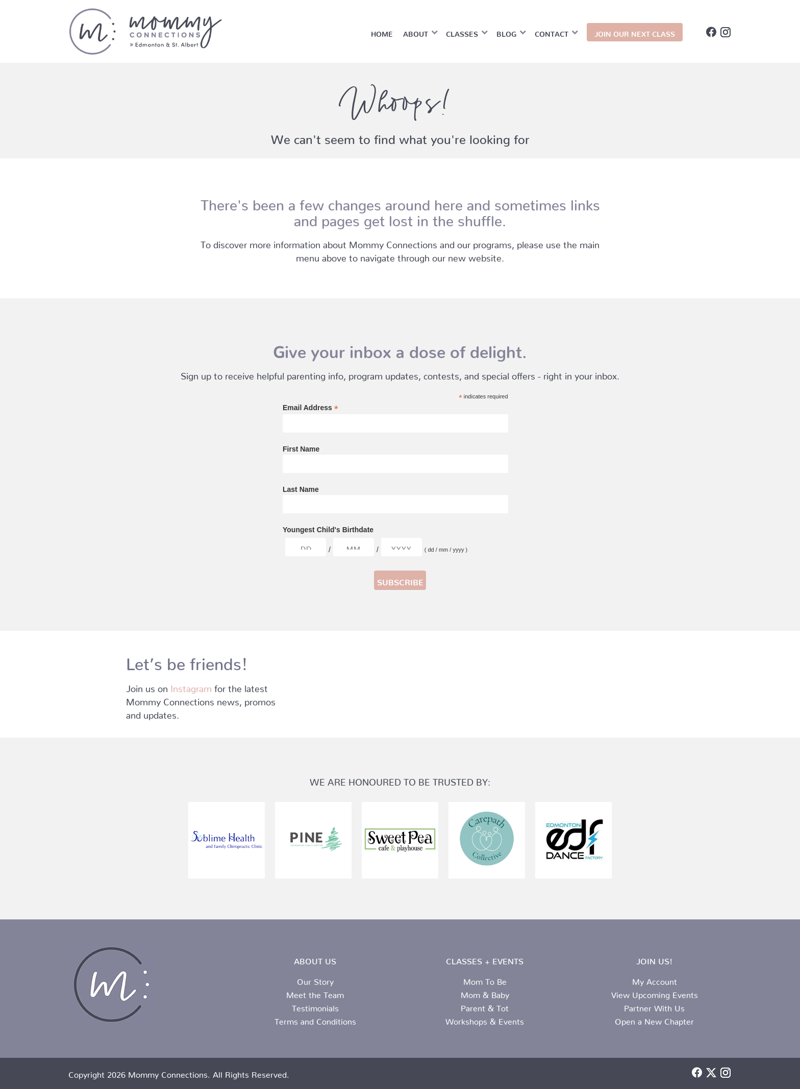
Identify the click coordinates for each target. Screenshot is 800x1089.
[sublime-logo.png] (226, 840)
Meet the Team (315, 993)
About (415, 32)
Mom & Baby (485, 993)
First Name (301, 449)
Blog (506, 32)
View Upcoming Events (654, 993)
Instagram (191, 686)
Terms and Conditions (315, 1019)
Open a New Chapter (654, 1019)
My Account (654, 980)
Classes (462, 32)
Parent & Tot (485, 1006)
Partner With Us (654, 1006)
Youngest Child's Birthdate (328, 530)
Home (382, 32)
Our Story (315, 980)
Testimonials (315, 1006)
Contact (551, 32)
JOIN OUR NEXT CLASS (634, 32)
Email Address (310, 408)
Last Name (301, 489)
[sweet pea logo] (400, 840)
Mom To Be (485, 980)
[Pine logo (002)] (313, 840)
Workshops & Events (484, 1019)
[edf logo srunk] (573, 840)
